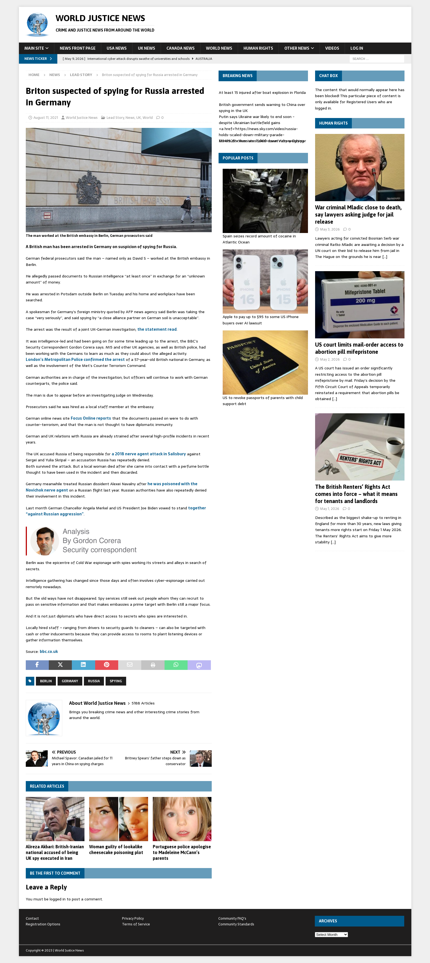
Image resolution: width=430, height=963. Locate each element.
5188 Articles (143, 703)
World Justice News (82, 117)
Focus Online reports (91, 418)
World (148, 117)
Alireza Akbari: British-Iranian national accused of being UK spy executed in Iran (55, 852)
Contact (32, 918)
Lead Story (115, 117)
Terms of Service (136, 924)
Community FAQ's (232, 918)
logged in (58, 899)
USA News (117, 48)
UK (138, 117)
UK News (146, 48)
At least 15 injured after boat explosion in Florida (262, 92)
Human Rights (258, 48)
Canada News (180, 48)
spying (116, 681)
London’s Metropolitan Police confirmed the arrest (75, 359)
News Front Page (77, 48)
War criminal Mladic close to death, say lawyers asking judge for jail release (358, 214)
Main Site (34, 48)
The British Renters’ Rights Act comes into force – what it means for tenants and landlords (356, 494)
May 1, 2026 (329, 509)
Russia (94, 681)
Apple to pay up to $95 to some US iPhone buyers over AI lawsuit (261, 320)
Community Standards (236, 924)
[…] (384, 257)
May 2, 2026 (330, 359)
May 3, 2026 (330, 229)
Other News (296, 48)
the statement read (157, 329)
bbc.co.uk (49, 651)
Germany (70, 681)
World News (219, 48)
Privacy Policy (133, 918)
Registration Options (43, 924)
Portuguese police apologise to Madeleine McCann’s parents (182, 852)
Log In (356, 48)
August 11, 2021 (45, 117)
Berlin (46, 681)
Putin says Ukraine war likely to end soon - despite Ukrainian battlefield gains (257, 120)
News (54, 75)
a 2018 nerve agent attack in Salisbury (149, 454)
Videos (332, 48)
